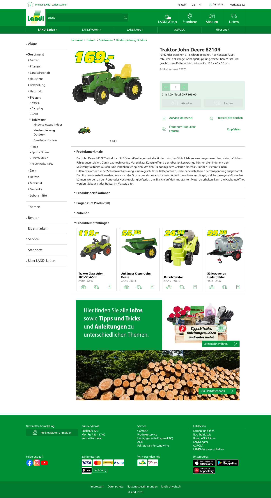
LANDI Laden (46, 30)
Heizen (34, 177)
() (237, 4)
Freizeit (35, 97)
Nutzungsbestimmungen (142, 486)
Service (33, 239)
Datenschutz (115, 486)
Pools (35, 147)
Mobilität (36, 183)
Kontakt (182, 4)
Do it (33, 170)
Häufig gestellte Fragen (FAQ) (155, 438)
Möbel (36, 103)
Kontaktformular (92, 438)
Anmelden (218, 4)
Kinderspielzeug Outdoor (131, 40)
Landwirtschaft (40, 72)
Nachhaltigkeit (202, 434)
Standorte (35, 250)
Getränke (36, 189)
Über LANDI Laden (41, 260)
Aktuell (33, 43)
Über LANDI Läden (204, 438)
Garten (34, 60)
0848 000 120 (90, 431)
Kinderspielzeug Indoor (48, 124)
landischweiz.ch (171, 486)
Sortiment (36, 54)
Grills (35, 114)
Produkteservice (147, 434)
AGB (140, 442)
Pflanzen (36, 66)
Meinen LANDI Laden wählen (51, 4)
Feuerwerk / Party (42, 164)
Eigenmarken (38, 228)
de (193, 4)
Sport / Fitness (40, 152)
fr (200, 4)
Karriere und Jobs (203, 431)
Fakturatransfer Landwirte (153, 445)
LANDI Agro (134, 30)
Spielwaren (39, 120)
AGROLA (179, 30)
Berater (33, 217)
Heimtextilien (40, 158)
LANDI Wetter (90, 30)
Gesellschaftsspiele (45, 140)
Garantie (142, 431)
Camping (37, 108)
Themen (34, 206)
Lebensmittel (39, 195)
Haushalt (36, 91)
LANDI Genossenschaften (208, 449)
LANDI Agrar (200, 442)
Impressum (97, 486)
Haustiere (36, 79)
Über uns (221, 30)
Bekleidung (37, 85)
